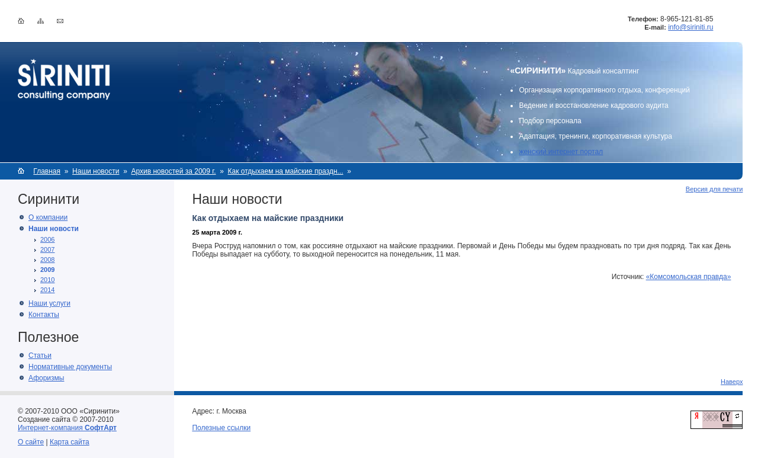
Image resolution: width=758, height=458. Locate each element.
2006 (47, 239)
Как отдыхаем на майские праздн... (285, 171)
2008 (47, 259)
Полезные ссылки (221, 428)
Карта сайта (69, 442)
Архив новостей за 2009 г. (173, 171)
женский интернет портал (561, 152)
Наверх (732, 381)
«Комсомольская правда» (688, 277)
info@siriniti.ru (690, 27)
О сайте (31, 442)
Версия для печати (714, 189)
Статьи (40, 355)
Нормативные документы (70, 367)
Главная (46, 171)
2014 (47, 289)
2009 (47, 269)
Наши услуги (49, 303)
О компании (48, 217)
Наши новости (95, 171)
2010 (47, 279)
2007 (47, 249)
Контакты (43, 314)
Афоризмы (46, 378)
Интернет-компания (67, 428)
